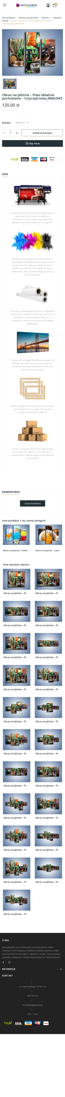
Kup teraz (32, 143)
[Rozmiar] (22, 122)
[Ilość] (10, 133)
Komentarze (11, 492)
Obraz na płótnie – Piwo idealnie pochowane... (16, 593)
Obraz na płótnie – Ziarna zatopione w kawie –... (48, 550)
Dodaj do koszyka (42, 132)
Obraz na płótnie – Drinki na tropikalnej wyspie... (16, 550)
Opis (5, 174)
